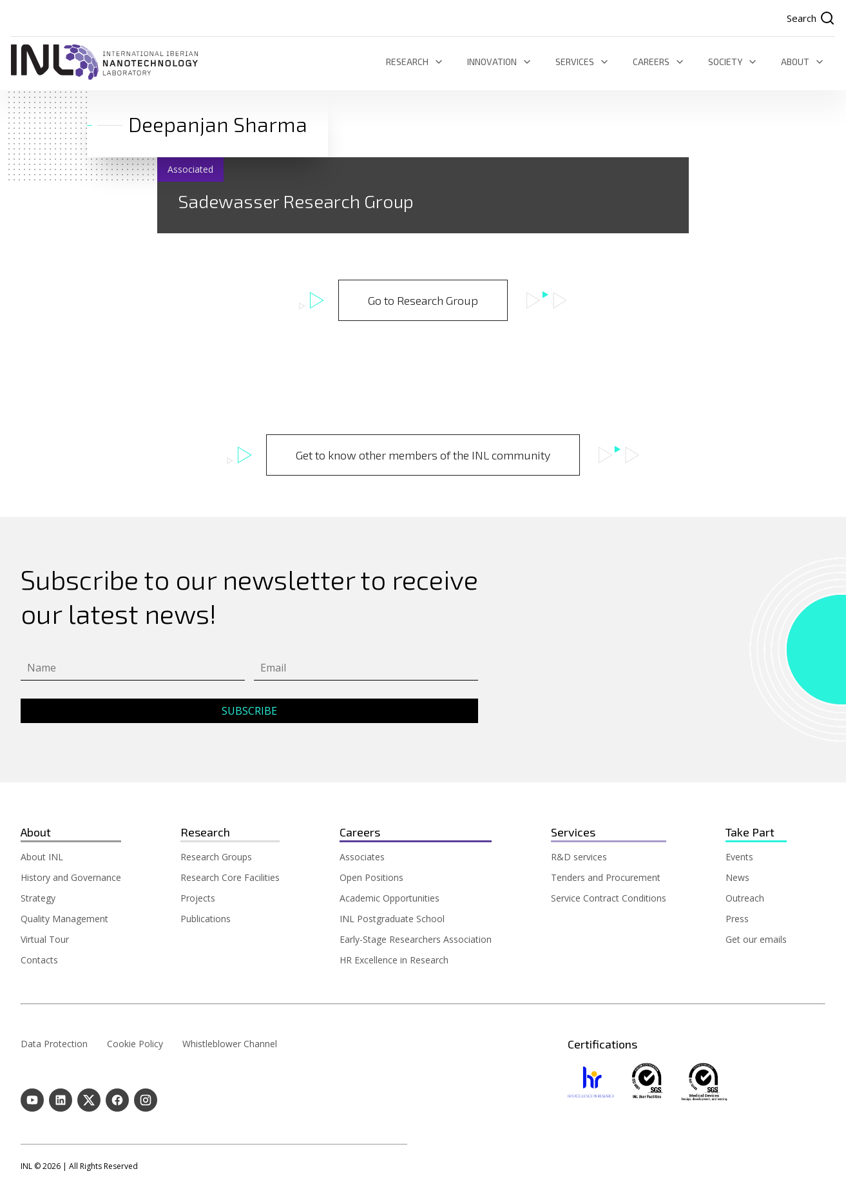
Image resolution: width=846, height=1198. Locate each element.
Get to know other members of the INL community (423, 455)
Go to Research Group (423, 300)
